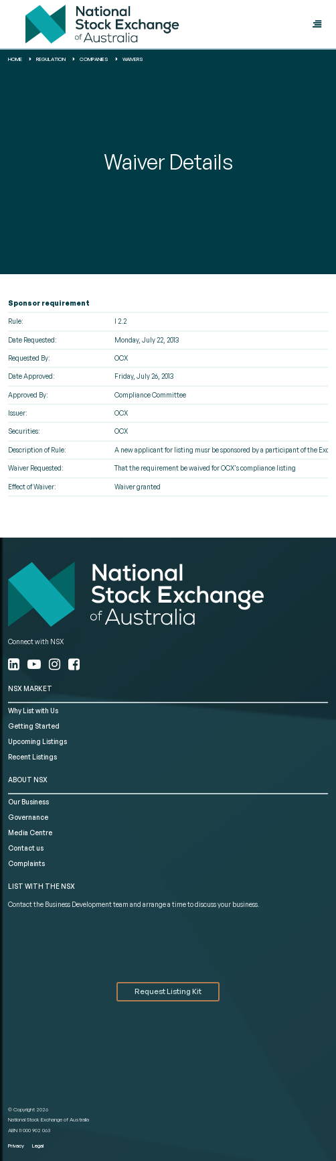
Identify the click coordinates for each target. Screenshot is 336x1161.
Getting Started (34, 726)
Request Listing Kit (168, 991)
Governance (28, 817)
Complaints (26, 863)
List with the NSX (41, 886)
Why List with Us (33, 711)
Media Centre (30, 833)
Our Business (28, 802)
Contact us (26, 848)
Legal (38, 1145)
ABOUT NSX (28, 780)
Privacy (16, 1145)
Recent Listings (32, 757)
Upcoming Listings (37, 741)
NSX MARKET (30, 688)
